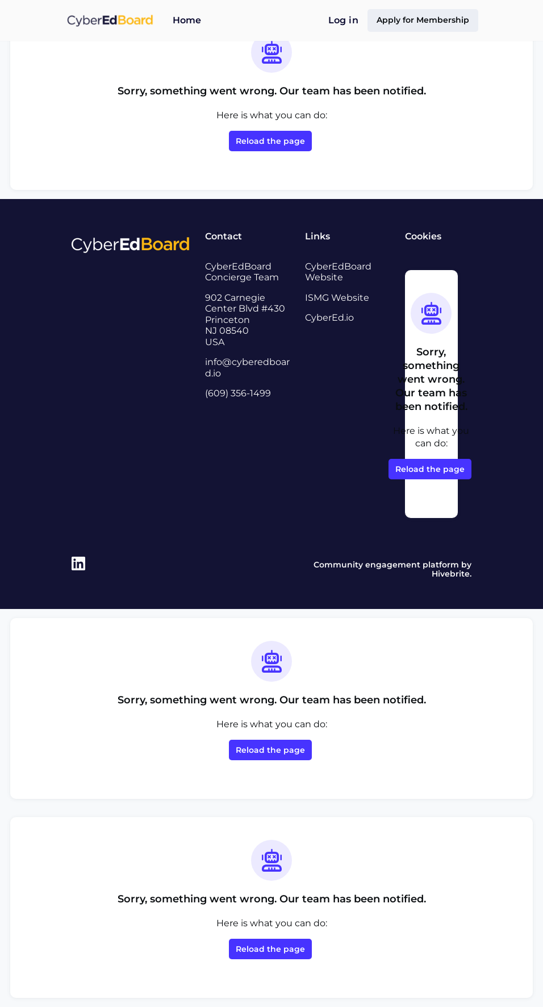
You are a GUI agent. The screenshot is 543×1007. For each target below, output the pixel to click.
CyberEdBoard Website (336, 271)
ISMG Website (335, 297)
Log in (351, 20)
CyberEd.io (329, 317)
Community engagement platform (355, 564)
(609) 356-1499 (239, 393)
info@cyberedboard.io (245, 367)
